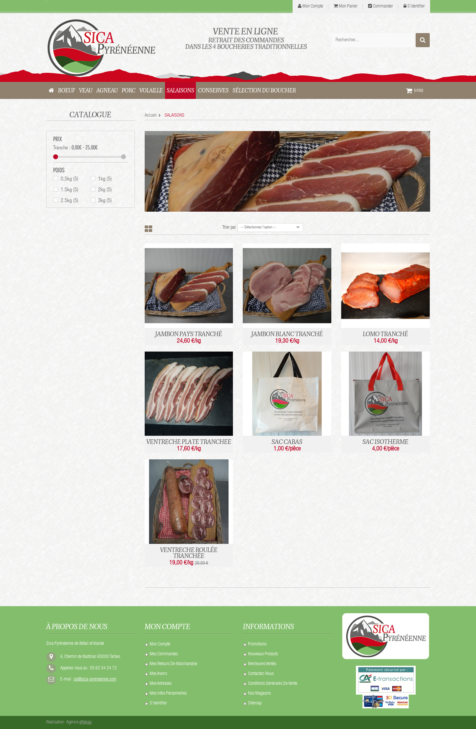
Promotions (257, 644)
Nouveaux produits (263, 654)
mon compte (312, 6)
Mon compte (160, 644)
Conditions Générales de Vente (272, 683)
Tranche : (62, 148)
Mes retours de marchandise (173, 664)
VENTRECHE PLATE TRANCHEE (188, 442)
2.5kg (69, 201)
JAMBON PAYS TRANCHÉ (188, 334)
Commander (383, 6)
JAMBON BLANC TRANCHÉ (287, 334)
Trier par (229, 227)
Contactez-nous (261, 674)
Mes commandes (164, 654)
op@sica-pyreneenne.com (95, 679)
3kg (105, 201)
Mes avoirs (158, 674)
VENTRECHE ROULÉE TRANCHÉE (188, 553)
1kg (105, 179)
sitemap (254, 703)
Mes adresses (161, 683)
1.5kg (69, 190)
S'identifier (416, 6)
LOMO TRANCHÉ (385, 334)
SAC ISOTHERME (385, 442)
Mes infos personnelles (168, 693)
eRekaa (85, 722)
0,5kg (69, 179)
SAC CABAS (287, 442)
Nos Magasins (259, 693)
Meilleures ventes (262, 664)
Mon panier (348, 6)
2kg (105, 190)
